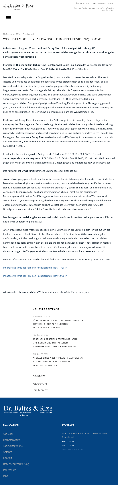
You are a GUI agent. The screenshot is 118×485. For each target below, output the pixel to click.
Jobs (5, 476)
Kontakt (7, 458)
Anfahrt (7, 452)
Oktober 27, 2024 (40, 354)
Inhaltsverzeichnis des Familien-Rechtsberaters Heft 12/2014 (35, 275)
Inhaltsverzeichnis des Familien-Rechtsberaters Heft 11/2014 (35, 267)
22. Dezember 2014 (11, 34)
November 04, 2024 (41, 316)
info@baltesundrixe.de (72, 449)
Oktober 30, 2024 (40, 335)
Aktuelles (8, 434)
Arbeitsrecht (40, 384)
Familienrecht (29, 34)
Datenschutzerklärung (16, 464)
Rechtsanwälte (11, 440)
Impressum (9, 470)
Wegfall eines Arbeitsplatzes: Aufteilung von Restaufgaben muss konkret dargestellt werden (58, 362)
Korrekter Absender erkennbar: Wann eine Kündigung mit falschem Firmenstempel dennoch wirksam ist (55, 343)
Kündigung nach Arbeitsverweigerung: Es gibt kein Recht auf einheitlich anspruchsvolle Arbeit (58, 324)
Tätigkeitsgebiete (13, 446)
